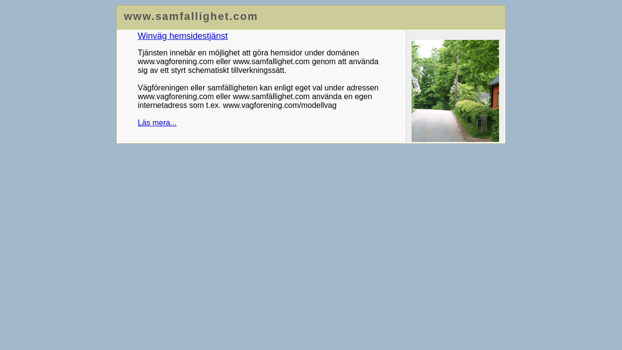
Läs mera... (157, 123)
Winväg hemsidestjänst (183, 36)
